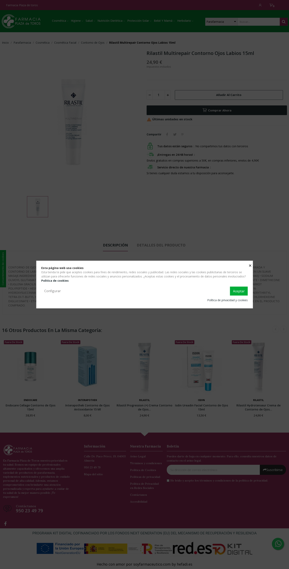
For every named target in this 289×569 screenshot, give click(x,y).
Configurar (52, 291)
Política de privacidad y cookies (227, 300)
